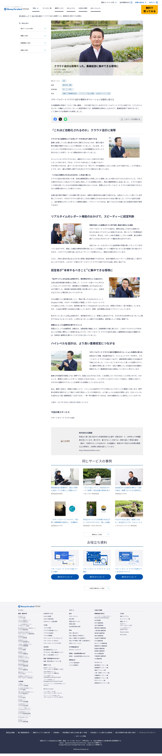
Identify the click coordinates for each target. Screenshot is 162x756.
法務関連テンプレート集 (101, 678)
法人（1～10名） (68, 89)
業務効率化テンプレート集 (102, 685)
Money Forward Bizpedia (103, 619)
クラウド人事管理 (23, 687)
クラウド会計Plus (24, 623)
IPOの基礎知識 (99, 643)
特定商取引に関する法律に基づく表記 (75, 735)
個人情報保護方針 (24, 735)
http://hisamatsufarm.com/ (89, 450)
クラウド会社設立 (49, 635)
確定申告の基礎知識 (100, 630)
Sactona (55, 686)
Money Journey (124, 634)
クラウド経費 (22, 651)
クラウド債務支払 (23, 655)
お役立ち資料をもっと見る (97, 590)
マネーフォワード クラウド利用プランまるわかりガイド (128, 571)
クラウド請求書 (22, 639)
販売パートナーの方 (107, 2)
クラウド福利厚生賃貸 (24, 715)
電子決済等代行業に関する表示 (125, 735)
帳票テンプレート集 (100, 672)
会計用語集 (98, 623)
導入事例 (71, 621)
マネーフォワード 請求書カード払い (54, 670)
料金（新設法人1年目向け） (77, 638)
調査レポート (123, 624)
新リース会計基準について (51, 657)
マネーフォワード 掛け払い (25, 679)
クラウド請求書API (74, 665)
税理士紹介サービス (74, 624)
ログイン (152, 2)
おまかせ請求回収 (49, 621)
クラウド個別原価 (23, 667)
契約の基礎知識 (99, 638)
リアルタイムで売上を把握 (90, 94)
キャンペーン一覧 (125, 621)
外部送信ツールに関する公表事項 (101, 735)
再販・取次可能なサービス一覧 (52, 664)
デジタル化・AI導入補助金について (53, 654)
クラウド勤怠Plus (26, 695)
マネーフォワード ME (126, 627)
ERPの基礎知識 (99, 625)
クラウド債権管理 (25, 647)
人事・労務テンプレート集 (102, 675)
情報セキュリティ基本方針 (41, 735)
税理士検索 (72, 626)
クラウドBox (25, 675)
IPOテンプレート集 (100, 683)
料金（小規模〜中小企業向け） (77, 640)
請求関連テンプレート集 (101, 667)
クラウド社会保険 (23, 707)
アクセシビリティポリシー (147, 735)
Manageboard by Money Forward (53, 682)
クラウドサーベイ (24, 719)
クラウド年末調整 (23, 703)
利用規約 (56, 735)
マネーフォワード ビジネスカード (53, 640)
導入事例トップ (24, 16)
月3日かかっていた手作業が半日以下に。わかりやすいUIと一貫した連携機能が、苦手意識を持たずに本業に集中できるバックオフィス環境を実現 (96, 521)
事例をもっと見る (97, 535)
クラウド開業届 (48, 638)
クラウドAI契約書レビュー (51, 633)
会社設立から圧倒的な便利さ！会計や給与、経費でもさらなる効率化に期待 (128, 489)
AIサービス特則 (81, 739)
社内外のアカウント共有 (109, 94)
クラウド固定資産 (23, 663)
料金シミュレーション (75, 645)
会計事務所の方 (125, 2)
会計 (64, 81)
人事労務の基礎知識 (100, 633)
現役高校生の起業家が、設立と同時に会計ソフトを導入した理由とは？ (64, 489)
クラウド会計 (22, 619)
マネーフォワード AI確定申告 (26, 635)
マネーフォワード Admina (51, 643)
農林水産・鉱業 (68, 85)
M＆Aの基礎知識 (99, 656)
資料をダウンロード (65, 578)
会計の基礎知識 (99, 628)
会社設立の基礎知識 (100, 640)
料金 (34, 8)
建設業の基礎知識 (99, 653)
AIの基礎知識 (98, 661)
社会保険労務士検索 (74, 629)
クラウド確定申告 (27, 631)
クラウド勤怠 (25, 691)
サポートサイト (73, 618)
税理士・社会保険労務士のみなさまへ (79, 658)
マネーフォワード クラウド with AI (53, 698)
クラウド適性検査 (23, 723)
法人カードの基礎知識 (101, 645)
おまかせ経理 (47, 618)
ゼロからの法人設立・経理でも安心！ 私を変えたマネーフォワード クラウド (128, 521)
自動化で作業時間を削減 (71, 94)
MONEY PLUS (125, 631)
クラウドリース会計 (25, 627)
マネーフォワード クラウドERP (52, 645)
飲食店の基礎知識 (99, 651)
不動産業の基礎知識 (100, 658)
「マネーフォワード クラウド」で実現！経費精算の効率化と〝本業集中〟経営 (64, 521)
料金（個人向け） (74, 635)
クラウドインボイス (23, 659)
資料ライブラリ (124, 618)
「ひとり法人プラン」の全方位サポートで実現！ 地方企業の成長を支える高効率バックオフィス (96, 489)
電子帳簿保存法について (50, 652)
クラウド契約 (47, 630)
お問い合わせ (139, 2)
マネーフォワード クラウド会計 (119, 185)
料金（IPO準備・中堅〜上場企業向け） (80, 643)
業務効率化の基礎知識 (101, 648)
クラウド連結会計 (23, 671)
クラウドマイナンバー (24, 711)
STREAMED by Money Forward (52, 678)
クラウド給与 (22, 699)
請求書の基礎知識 (99, 635)
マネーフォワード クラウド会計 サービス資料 (64, 571)
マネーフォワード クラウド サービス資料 (96, 571)
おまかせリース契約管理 (50, 624)
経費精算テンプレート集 (101, 670)
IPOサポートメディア (75, 652)
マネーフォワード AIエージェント (53, 694)
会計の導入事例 (37, 16)
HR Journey (123, 637)
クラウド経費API (73, 667)
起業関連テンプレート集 (101, 680)
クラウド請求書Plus (23, 643)
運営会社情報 (10, 735)
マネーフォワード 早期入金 (51, 674)
